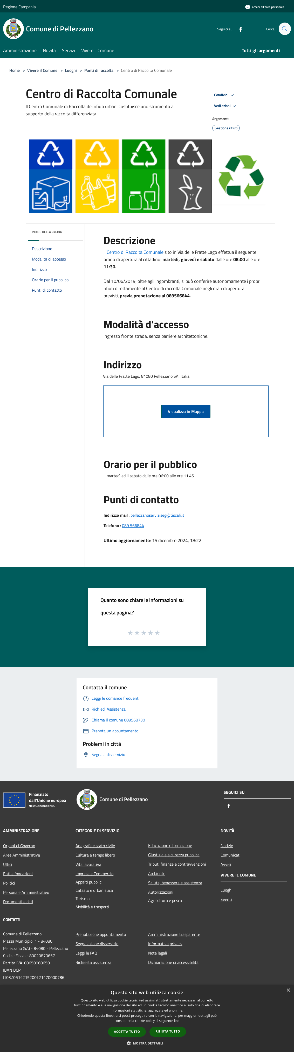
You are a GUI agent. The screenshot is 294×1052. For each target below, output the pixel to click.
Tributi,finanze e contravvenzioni (177, 864)
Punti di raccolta (98, 70)
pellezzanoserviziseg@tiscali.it (157, 515)
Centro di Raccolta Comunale (135, 252)
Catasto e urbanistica (94, 890)
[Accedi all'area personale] (264, 7)
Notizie (227, 846)
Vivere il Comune (42, 70)
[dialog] (147, 1018)
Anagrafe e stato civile (95, 846)
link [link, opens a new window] (177, 1021)
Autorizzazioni (160, 892)
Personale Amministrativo (26, 892)
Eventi (226, 899)
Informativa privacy (165, 944)
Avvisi (226, 864)
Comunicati (231, 855)
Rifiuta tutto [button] (167, 1031)
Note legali (157, 953)
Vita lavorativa (88, 864)
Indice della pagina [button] (47, 231)
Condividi (224, 95)
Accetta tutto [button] (127, 1031)
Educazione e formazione (170, 845)
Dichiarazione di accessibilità (173, 962)
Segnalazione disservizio (97, 944)
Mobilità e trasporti (92, 907)
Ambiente (156, 873)
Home (14, 70)
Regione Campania (19, 7)
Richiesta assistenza (93, 962)
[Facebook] (238, 28)
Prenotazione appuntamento (101, 934)
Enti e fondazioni (18, 874)
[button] (147, 1043)
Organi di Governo (19, 846)
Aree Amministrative (21, 855)
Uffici (7, 864)
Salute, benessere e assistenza (175, 883)
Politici (9, 883)
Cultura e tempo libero (95, 855)
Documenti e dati (18, 902)
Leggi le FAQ (86, 953)
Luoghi (71, 70)
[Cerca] (284, 29)
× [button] (288, 990)
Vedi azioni (225, 106)
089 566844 (133, 525)
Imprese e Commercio (94, 874)
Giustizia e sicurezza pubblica (174, 855)
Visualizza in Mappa (186, 411)
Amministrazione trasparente (174, 934)
